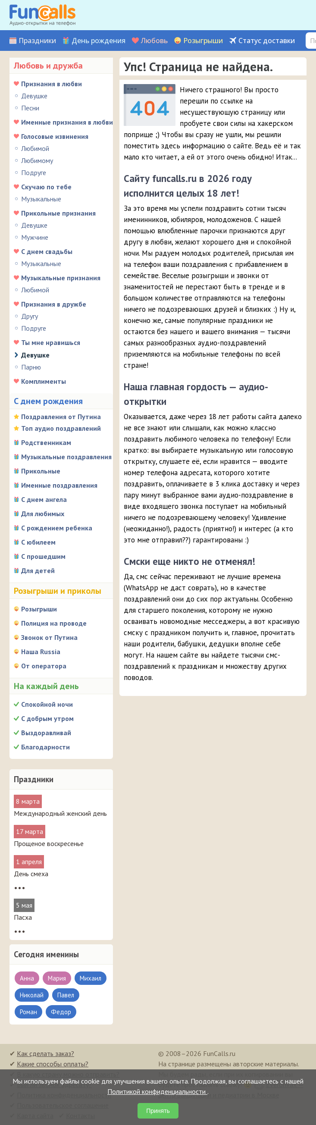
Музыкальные (41, 198)
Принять (158, 1110)
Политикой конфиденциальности (157, 1091)
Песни (30, 107)
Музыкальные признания (60, 277)
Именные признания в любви (67, 122)
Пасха (23, 917)
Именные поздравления (59, 485)
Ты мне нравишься (50, 342)
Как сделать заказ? (45, 1053)
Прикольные (40, 471)
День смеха (31, 873)
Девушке (34, 95)
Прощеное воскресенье (49, 843)
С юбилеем (38, 542)
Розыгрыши (203, 40)
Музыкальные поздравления (66, 456)
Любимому (37, 160)
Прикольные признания (58, 213)
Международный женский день (60, 813)
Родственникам (46, 442)
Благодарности (45, 747)
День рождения (98, 40)
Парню (31, 367)
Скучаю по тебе (46, 186)
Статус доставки (266, 40)
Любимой (35, 148)
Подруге (33, 172)
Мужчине (34, 237)
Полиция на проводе (54, 623)
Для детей (38, 570)
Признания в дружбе (53, 304)
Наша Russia (40, 651)
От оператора (43, 665)
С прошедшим (43, 556)
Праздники (37, 40)
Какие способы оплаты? (52, 1063)
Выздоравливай (46, 732)
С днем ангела (44, 499)
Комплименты (43, 381)
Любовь (154, 40)
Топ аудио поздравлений (61, 428)
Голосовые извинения (54, 136)
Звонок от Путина (49, 637)
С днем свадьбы (46, 251)
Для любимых (42, 513)
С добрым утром (47, 718)
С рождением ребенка (56, 527)
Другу (29, 316)
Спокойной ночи (47, 704)
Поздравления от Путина (61, 416)
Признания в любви (51, 83)
